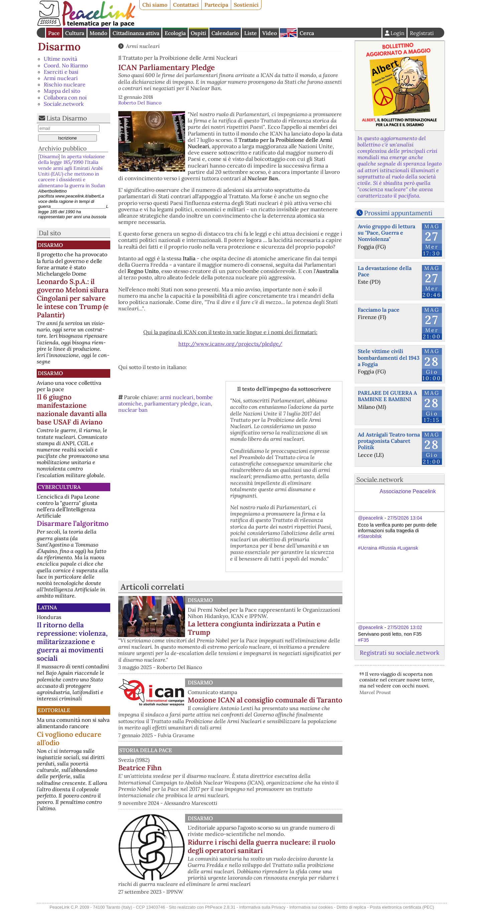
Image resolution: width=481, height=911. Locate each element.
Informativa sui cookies (311, 907)
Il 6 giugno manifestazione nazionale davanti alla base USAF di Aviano (72, 409)
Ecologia (175, 33)
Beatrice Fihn (140, 767)
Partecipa (216, 4)
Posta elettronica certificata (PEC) (402, 907)
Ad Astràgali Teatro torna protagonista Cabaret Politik (389, 440)
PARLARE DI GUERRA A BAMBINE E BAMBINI (387, 395)
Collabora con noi (65, 97)
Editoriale (54, 710)
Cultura (74, 33)
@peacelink (370, 518)
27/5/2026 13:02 (404, 627)
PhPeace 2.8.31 (220, 907)
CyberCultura (59, 487)
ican (205, 403)
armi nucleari (176, 397)
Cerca (307, 33)
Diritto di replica (351, 907)
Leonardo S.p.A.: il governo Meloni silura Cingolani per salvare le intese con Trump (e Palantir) (73, 298)
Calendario (225, 33)
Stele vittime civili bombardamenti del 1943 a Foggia (389, 357)
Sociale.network (64, 103)
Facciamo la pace (378, 309)
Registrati (422, 33)
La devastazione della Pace (385, 271)
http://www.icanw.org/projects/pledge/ (230, 343)
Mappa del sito (62, 90)
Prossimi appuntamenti (398, 213)
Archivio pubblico (62, 148)
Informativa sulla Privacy (262, 907)
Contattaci (186, 4)
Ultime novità (60, 58)
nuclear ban (133, 409)
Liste (250, 33)
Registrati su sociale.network (399, 652)
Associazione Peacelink (408, 491)
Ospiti (198, 33)
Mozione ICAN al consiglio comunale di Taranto (265, 699)
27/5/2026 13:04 (404, 518)
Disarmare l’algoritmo (73, 523)
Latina (47, 607)
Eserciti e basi (61, 71)
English (288, 33)
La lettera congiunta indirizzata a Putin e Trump (254, 628)
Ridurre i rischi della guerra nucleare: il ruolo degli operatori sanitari (261, 846)
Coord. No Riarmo (66, 65)
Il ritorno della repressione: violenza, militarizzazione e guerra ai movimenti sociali (72, 641)
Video (269, 33)
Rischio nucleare (65, 84)
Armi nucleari (61, 78)
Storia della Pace (145, 750)
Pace (54, 33)
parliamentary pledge (170, 403)
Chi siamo (154, 4)
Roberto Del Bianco (139, 103)
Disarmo (59, 46)
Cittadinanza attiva (136, 33)
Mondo (98, 33)
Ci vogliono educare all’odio (69, 738)
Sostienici (246, 4)
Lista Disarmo (66, 118)
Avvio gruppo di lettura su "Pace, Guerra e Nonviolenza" (386, 232)
